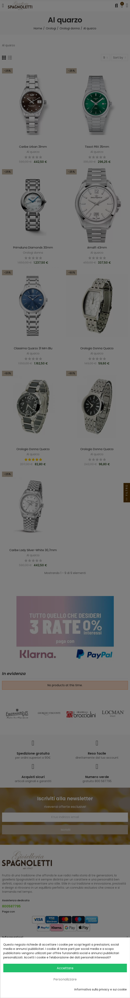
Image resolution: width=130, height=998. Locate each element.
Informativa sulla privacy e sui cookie (100, 989)
